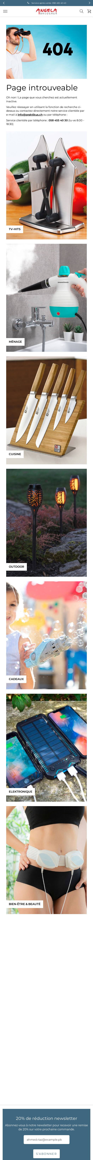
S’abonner (46, 1154)
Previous (3, 3)
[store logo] (46, 11)
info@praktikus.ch (30, 114)
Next (89, 3)
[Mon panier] (88, 11)
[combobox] (83, 14)
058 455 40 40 (59, 3)
